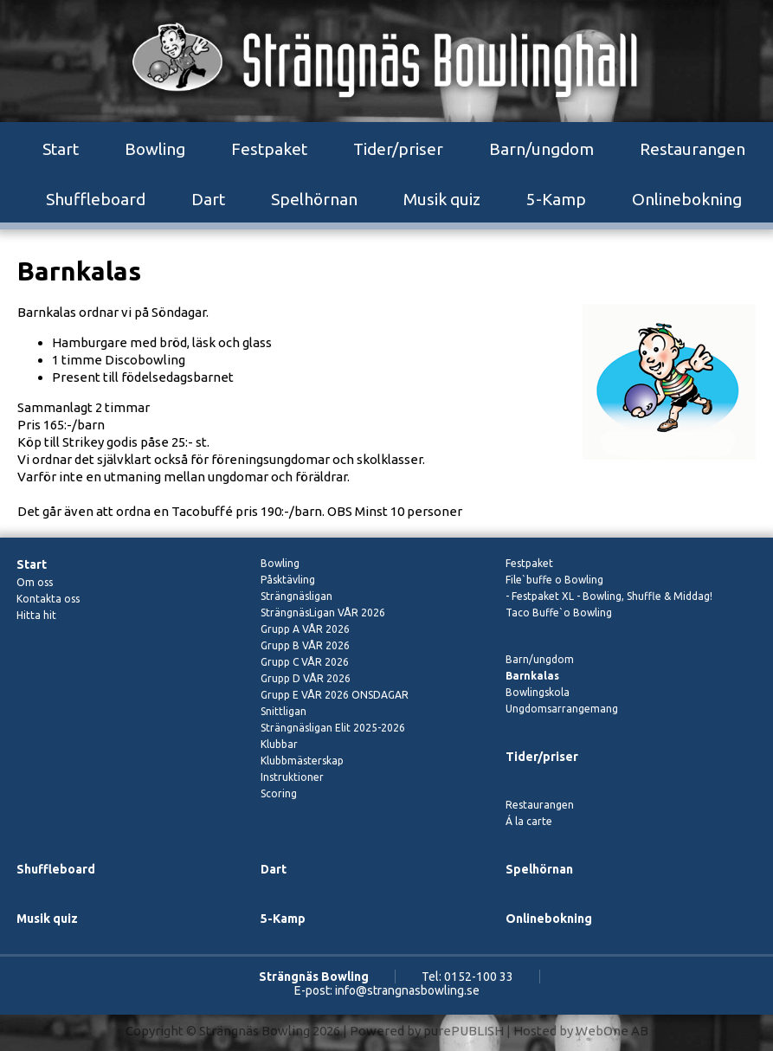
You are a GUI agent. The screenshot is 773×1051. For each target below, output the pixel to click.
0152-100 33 (478, 976)
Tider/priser (398, 148)
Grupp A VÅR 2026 (305, 629)
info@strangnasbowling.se (407, 990)
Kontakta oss (48, 598)
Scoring (279, 793)
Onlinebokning (687, 199)
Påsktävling (288, 579)
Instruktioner (292, 777)
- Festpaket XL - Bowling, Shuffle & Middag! (609, 596)
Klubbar (279, 744)
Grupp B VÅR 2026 (305, 645)
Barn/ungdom (541, 148)
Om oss (34, 582)
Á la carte (529, 821)
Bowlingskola (538, 692)
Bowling (155, 148)
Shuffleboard (95, 199)
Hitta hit (36, 615)
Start (60, 148)
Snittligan (283, 711)
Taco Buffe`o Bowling (559, 612)
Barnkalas (532, 675)
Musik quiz (441, 199)
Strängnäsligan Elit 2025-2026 (333, 727)
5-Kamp (556, 199)
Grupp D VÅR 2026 (306, 678)
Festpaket (269, 148)
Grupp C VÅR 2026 (305, 661)
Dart (208, 199)
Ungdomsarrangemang (562, 708)
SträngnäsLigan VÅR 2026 (323, 612)
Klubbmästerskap (302, 760)
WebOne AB (612, 1030)
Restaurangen (692, 148)
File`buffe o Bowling (554, 579)
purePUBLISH (463, 1030)
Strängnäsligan (296, 596)
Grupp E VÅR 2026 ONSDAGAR (335, 694)
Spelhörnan (314, 199)
